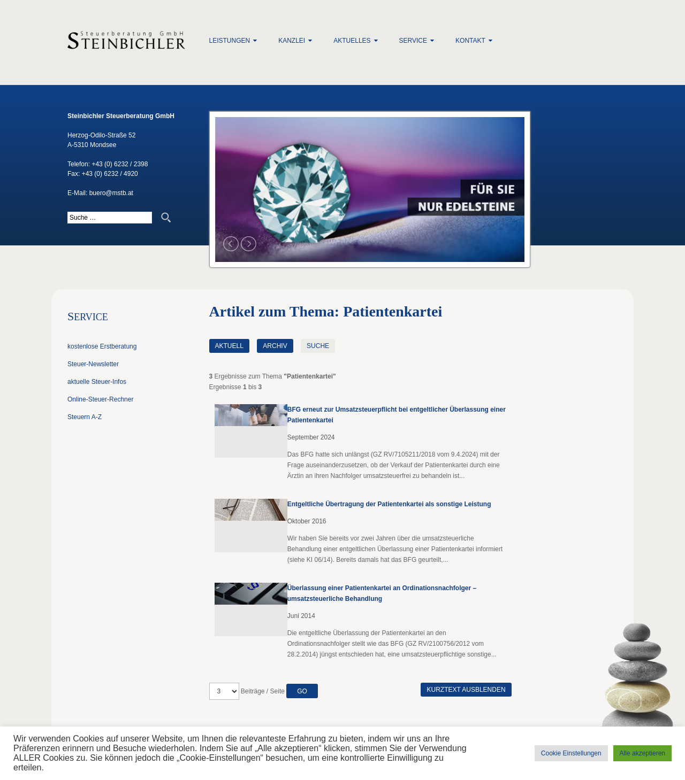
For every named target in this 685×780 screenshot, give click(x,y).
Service (413, 40)
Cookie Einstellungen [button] (571, 753)
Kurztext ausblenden (466, 689)
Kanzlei (291, 40)
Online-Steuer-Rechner (100, 399)
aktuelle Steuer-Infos (96, 381)
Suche (318, 346)
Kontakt (470, 40)
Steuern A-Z (84, 417)
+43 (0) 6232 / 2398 (120, 164)
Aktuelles (351, 40)
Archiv (275, 346)
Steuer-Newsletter (93, 364)
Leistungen (229, 40)
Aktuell (229, 346)
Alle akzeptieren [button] (642, 753)
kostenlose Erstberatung (101, 346)
